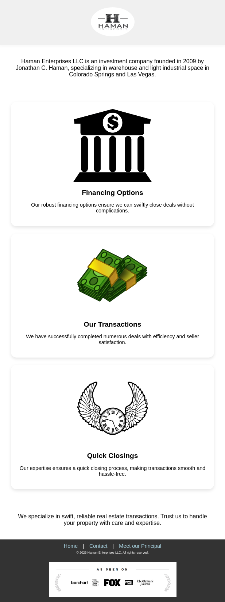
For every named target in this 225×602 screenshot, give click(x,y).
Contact (98, 546)
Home (71, 546)
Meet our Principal (140, 546)
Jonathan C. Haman (41, 68)
